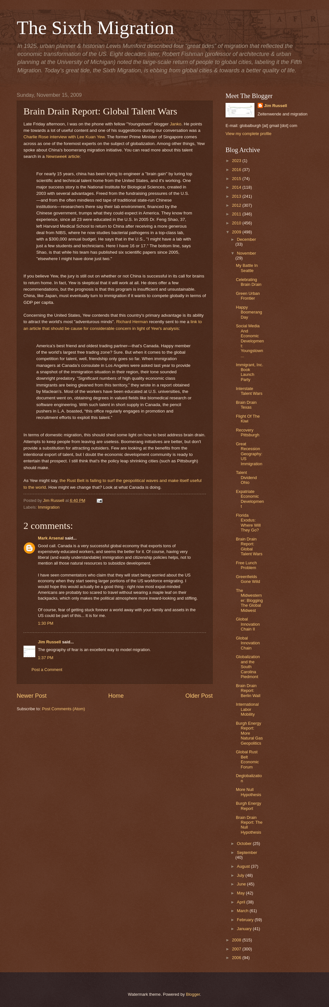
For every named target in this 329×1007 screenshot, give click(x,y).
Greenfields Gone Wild (248, 579)
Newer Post (32, 696)
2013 (237, 196)
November (246, 253)
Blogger (193, 994)
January (245, 928)
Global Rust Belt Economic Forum (247, 759)
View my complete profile (248, 133)
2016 (237, 169)
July (241, 875)
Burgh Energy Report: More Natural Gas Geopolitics (249, 733)
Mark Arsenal (51, 538)
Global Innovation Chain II (248, 624)
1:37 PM (45, 657)
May (241, 893)
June (242, 884)
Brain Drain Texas (246, 405)
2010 (237, 223)
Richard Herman (132, 321)
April (241, 902)
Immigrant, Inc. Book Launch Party (249, 372)
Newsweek (56, 156)
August (244, 866)
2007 (237, 949)
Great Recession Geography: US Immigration (249, 453)
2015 (237, 178)
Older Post (199, 696)
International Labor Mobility (247, 709)
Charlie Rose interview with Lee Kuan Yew (63, 136)
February (245, 919)
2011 (237, 214)
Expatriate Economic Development (250, 499)
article (73, 156)
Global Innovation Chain (248, 643)
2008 (237, 940)
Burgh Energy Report (248, 806)
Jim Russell (49, 642)
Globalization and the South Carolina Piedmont (248, 666)
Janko (175, 124)
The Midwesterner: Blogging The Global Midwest (249, 600)
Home (116, 696)
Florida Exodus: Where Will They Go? (248, 522)
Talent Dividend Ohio (246, 477)
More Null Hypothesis (248, 792)
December (246, 239)
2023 (237, 160)
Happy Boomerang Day (249, 312)
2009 (237, 232)
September (247, 852)
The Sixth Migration (95, 27)
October (245, 843)
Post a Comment (46, 669)
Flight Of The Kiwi (248, 418)
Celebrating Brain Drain (248, 282)
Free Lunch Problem (246, 565)
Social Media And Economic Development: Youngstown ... (250, 340)
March (243, 910)
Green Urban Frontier (248, 296)
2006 (237, 957)
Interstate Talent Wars (249, 391)
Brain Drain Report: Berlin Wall (248, 690)
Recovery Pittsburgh (247, 432)
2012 (237, 205)
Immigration (48, 507)
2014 (237, 187)
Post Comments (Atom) (63, 708)
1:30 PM (45, 623)
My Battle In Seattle (247, 268)
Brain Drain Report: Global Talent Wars (249, 546)
